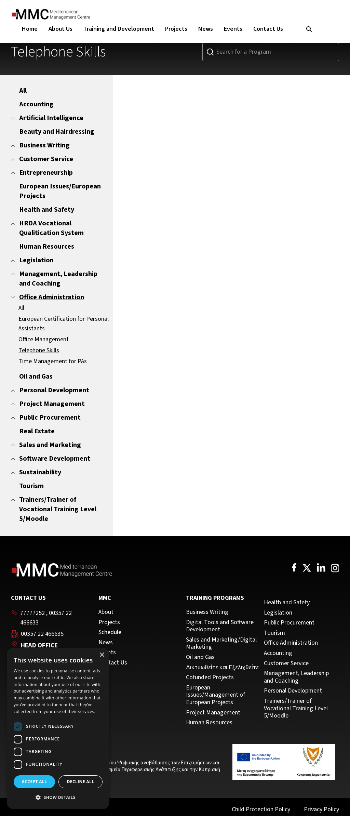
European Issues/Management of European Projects (215, 695)
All (21, 308)
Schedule (109, 632)
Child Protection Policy (261, 809)
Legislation (278, 613)
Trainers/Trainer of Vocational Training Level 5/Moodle (296, 708)
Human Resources (209, 722)
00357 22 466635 (42, 634)
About (105, 612)
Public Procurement (289, 623)
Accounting (278, 653)
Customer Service (286, 663)
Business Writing (207, 612)
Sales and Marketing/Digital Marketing (221, 643)
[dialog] (58, 728)
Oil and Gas (200, 657)
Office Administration (291, 643)
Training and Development (118, 29)
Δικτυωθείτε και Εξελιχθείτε (222, 667)
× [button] (101, 655)
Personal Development (293, 691)
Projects (176, 29)
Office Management (43, 339)
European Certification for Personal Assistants (63, 324)
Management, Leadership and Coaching (296, 677)
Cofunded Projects (210, 677)
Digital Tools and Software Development (220, 626)
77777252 (32, 613)
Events (233, 29)
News (205, 29)
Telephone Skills (38, 350)
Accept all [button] (34, 782)
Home (30, 29)
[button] (58, 797)
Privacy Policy (321, 809)
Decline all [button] (80, 782)
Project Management (213, 712)
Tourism (274, 633)
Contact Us (268, 29)
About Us (60, 29)
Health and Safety (287, 602)
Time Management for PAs (52, 361)
